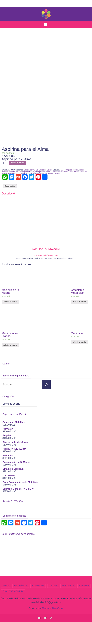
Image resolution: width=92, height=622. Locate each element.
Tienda (53, 586)
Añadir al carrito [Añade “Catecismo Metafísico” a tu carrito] (79, 302)
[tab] (10, 186)
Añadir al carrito (17, 163)
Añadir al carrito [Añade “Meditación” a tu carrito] (79, 342)
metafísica (12, 173)
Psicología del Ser (40, 173)
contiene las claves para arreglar (21, 172)
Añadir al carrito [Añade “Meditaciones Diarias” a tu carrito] (10, 345)
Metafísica (20, 586)
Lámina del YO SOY (60, 172)
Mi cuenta (68, 586)
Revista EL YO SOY (12, 501)
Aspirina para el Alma (69, 170)
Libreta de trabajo (31, 170)
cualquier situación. (43, 172)
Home (6, 586)
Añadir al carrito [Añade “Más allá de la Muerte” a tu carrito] (10, 302)
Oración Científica (24, 173)
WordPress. (57, 608)
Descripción (10, 186)
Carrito (84, 586)
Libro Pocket (74, 172)
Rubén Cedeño (54, 173)
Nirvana (46, 608)
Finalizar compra (13, 591)
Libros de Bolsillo (46, 170)
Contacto (38, 586)
